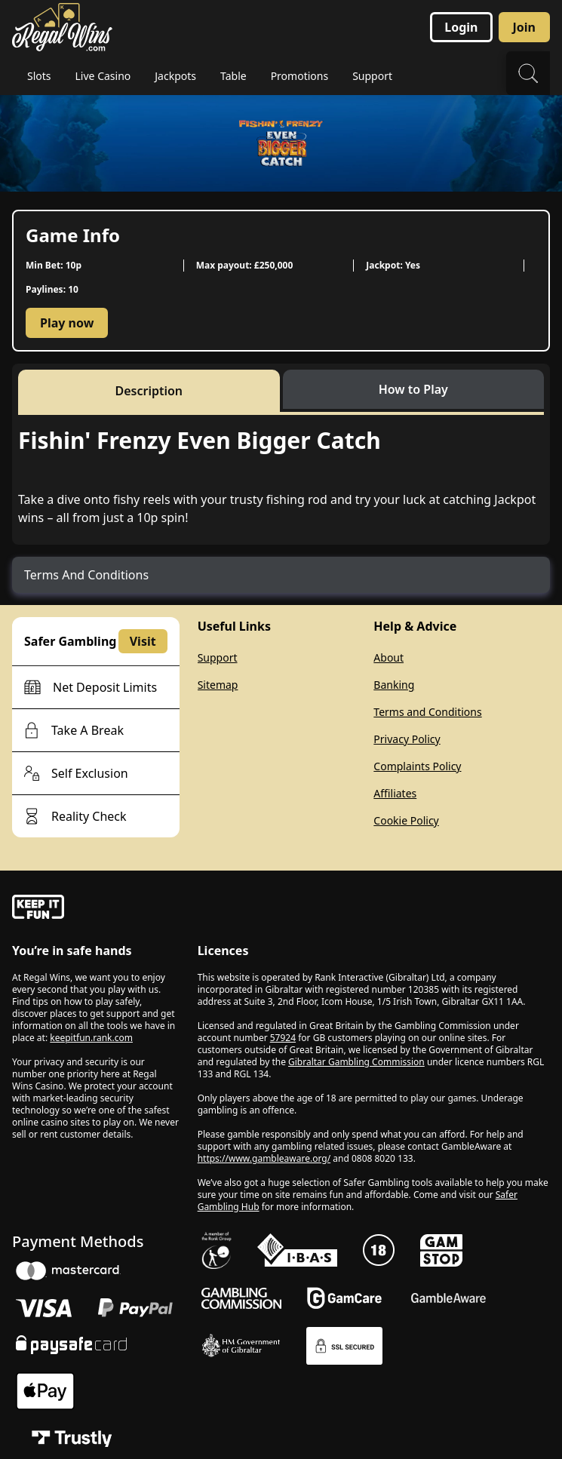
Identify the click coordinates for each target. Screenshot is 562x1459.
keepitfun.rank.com (91, 1037)
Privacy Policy (406, 739)
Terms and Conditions (427, 712)
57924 (283, 1037)
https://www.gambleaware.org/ (264, 1158)
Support (218, 657)
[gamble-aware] (96, 909)
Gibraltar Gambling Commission (356, 1061)
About (388, 657)
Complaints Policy (417, 766)
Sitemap (218, 684)
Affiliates (394, 793)
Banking (393, 684)
